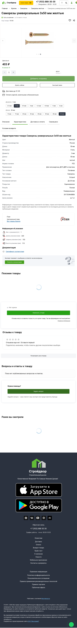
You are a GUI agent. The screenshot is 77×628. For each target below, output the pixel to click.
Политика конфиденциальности (38, 575)
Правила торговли (38, 584)
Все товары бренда (13, 221)
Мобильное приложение (38, 560)
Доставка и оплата (37, 122)
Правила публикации (64, 321)
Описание (6, 122)
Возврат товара (38, 548)
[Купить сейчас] (19, 85)
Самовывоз (53, 122)
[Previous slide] (3, 40)
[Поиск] (66, 3)
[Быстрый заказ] (57, 85)
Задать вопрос (38, 391)
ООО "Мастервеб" (33, 621)
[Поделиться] (74, 20)
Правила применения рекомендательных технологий (38, 581)
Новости (38, 557)
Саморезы (23, 8)
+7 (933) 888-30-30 (45, 1)
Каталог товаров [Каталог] (24, 2)
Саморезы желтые (37, 8)
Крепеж (13, 8)
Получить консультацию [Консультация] (14, 262)
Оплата (38, 545)
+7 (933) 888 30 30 (38, 528)
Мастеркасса (45, 598)
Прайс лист (38, 551)
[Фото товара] (38, 41)
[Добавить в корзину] (38, 78)
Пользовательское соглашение (38, 578)
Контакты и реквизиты (38, 563)
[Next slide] (74, 40)
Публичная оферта (38, 587)
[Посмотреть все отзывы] (38, 356)
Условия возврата (9, 128)
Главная (5, 8)
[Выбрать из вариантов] (9, 106)
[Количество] (9, 72)
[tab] (36, 54)
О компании (38, 554)
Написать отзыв (38, 313)
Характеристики (20, 122)
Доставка (38, 541)
